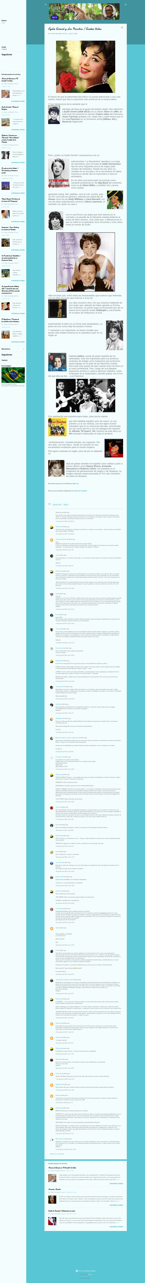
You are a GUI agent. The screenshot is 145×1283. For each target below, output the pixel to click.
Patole (57, 1095)
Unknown (58, 1023)
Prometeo (59, 1073)
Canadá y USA (57, 504)
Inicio (3, 23)
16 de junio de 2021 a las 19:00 (65, 802)
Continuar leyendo (116, 1184)
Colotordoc (59, 757)
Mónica (58, 1059)
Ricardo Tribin (60, 877)
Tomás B (58, 629)
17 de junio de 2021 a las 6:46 (64, 819)
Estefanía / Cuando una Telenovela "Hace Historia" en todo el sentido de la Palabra (10, 138)
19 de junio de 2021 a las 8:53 (64, 1018)
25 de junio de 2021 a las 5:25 (64, 1032)
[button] (122, 27)
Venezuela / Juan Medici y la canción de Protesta (10, 228)
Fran (57, 614)
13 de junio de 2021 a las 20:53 (65, 534)
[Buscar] (126, 5)
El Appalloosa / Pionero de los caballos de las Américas (10, 320)
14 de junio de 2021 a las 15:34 (65, 623)
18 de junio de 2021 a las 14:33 (65, 885)
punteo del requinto (80, 491)
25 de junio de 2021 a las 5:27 (64, 1043)
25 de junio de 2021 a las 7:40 (64, 1054)
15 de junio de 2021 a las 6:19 (64, 713)
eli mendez (59, 908)
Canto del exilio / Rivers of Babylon (9, 108)
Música (66, 504)
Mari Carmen (59, 1139)
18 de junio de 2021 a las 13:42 (65, 871)
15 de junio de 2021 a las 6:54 (64, 732)
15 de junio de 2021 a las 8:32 (64, 751)
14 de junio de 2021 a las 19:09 (65, 655)
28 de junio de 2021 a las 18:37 (65, 1068)
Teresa (58, 825)
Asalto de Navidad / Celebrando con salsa (61, 1211)
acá (77, 483)
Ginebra (58, 704)
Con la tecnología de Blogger (86, 1271)
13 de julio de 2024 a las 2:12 (64, 1102)
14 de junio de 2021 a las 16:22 (65, 643)
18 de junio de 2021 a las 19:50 (65, 945)
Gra (57, 950)
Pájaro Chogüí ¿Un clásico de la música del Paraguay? (10, 200)
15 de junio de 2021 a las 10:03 (65, 769)
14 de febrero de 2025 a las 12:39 (66, 1149)
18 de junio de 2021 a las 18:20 (65, 903)
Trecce (58, 807)
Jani (57, 555)
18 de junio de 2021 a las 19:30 (65, 922)
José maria (59, 862)
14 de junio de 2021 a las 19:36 (65, 681)
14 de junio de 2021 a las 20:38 (65, 699)
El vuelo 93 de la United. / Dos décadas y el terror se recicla (9, 170)
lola (57, 594)
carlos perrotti (60, 686)
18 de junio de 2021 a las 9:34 (64, 846)
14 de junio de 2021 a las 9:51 (64, 566)
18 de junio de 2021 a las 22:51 (65, 974)
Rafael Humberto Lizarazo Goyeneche (67, 738)
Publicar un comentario (57, 1154)
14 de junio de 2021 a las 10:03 (65, 588)
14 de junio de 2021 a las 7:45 (64, 550)
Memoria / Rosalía (54, 1189)
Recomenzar (59, 648)
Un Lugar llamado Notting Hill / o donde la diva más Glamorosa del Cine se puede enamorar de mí (10, 289)
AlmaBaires (59, 718)
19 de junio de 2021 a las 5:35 (64, 993)
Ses (57, 851)
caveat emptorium (61, 539)
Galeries (90, 1274)
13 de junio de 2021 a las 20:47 (65, 521)
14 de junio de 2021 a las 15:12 (65, 609)
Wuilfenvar (59, 1084)
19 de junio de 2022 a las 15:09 (65, 1090)
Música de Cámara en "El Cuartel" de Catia (62, 1168)
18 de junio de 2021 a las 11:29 (65, 857)
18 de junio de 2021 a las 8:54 (64, 830)
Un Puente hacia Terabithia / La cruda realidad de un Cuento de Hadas (10, 258)
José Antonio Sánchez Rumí (64, 980)
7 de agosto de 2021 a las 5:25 (65, 1079)
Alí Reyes (58, 527)
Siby (57, 928)
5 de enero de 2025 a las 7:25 (64, 1133)
